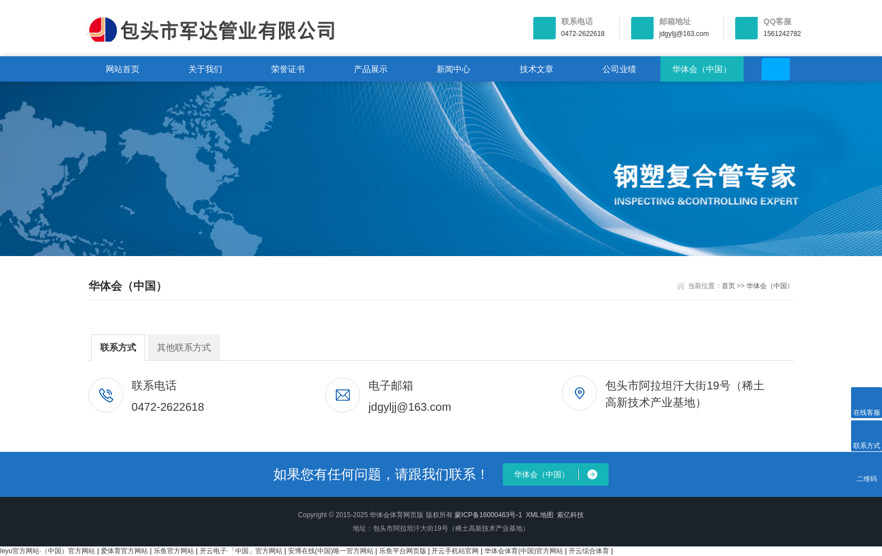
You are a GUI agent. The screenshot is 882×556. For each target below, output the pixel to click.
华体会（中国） (701, 69)
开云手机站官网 (455, 551)
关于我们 (205, 69)
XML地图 (540, 515)
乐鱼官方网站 (174, 551)
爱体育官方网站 (124, 551)
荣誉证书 (288, 69)
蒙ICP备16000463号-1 (488, 515)
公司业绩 (619, 69)
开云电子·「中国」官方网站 (241, 551)
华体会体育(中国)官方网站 (523, 551)
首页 (728, 286)
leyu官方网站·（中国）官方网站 (47, 551)
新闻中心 (453, 69)
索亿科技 (570, 515)
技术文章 (537, 69)
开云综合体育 (589, 551)
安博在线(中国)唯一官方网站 (331, 551)
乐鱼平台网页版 (402, 551)
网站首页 (123, 69)
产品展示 (371, 69)
